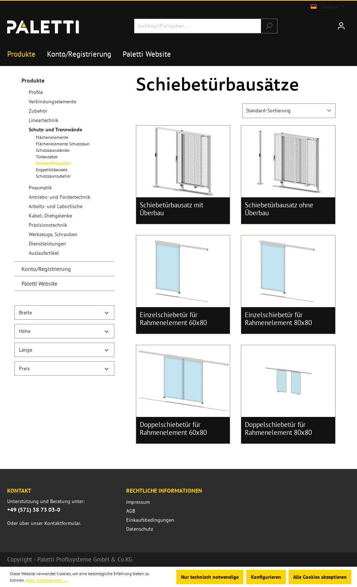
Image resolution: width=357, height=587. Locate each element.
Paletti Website (39, 283)
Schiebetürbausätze (53, 163)
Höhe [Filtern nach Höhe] (64, 331)
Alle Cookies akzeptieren (320, 577)
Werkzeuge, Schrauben (53, 234)
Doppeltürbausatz (51, 169)
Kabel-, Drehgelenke (50, 215)
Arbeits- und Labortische (55, 206)
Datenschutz (139, 529)
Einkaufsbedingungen (150, 520)
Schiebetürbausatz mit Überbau (171, 209)
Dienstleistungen (47, 243)
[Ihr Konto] (341, 26)
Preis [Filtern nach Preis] (64, 368)
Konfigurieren (266, 577)
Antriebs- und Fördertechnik (59, 197)
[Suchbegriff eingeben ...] (197, 26)
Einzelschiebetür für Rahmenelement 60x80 (173, 319)
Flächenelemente (52, 137)
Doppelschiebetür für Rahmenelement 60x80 (173, 428)
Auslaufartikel (44, 253)
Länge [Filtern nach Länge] (64, 350)
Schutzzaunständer (53, 150)
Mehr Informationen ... (46, 580)
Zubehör (38, 111)
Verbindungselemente (52, 101)
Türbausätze (46, 156)
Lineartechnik (43, 120)
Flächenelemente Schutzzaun (63, 143)
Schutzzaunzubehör (53, 176)
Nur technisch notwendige (210, 577)
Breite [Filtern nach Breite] (64, 312)
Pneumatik (40, 187)
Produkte (33, 80)
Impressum (138, 502)
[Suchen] (269, 26)
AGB (130, 511)
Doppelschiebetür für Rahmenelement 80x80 (278, 428)
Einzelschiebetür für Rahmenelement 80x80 (278, 319)
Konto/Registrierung (46, 268)
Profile (36, 92)
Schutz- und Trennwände (55, 129)
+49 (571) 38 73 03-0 (33, 509)
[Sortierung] (288, 110)
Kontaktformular (62, 523)
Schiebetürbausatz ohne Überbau (279, 209)
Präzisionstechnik (48, 225)
